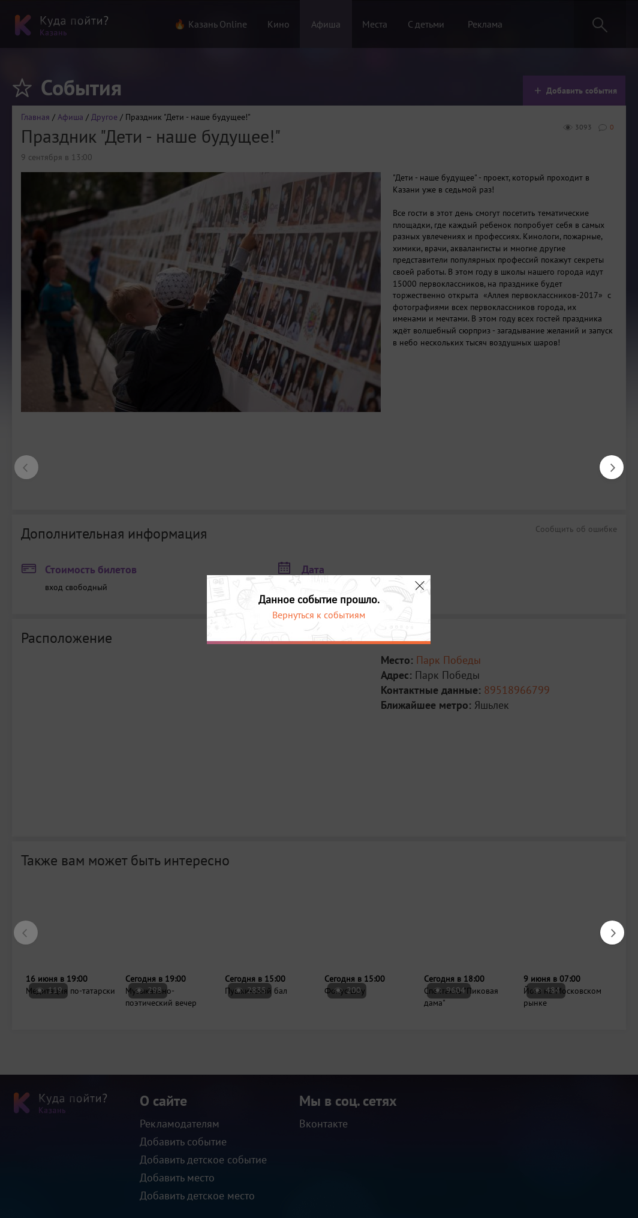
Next (606, 461)
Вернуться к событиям (318, 615)
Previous (20, 461)
